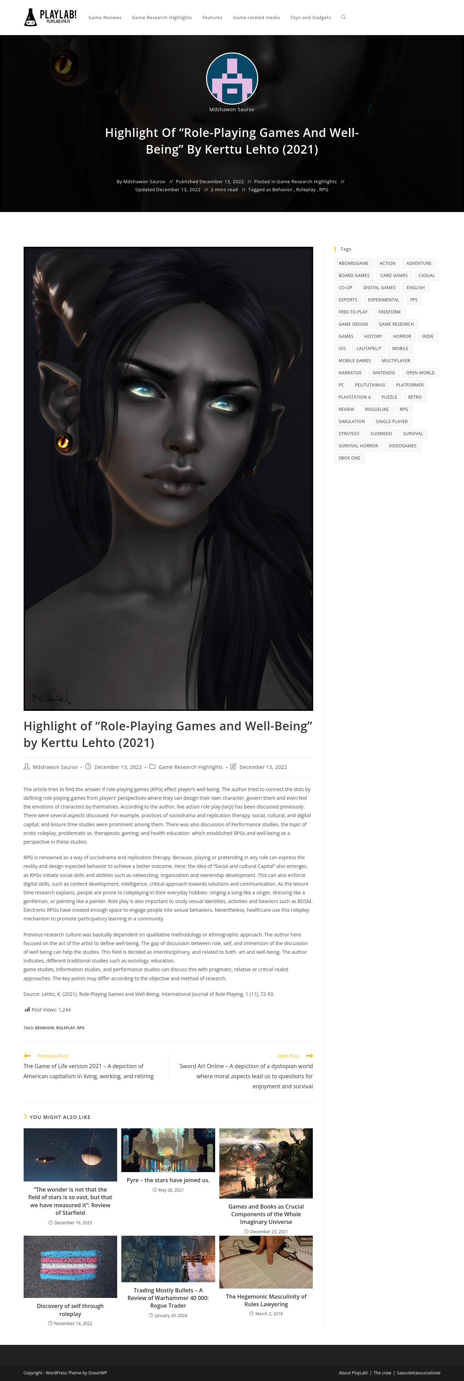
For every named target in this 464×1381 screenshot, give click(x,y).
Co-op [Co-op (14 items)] (345, 288)
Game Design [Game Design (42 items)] (353, 324)
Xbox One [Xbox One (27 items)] (349, 458)
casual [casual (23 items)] (427, 275)
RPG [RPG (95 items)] (404, 409)
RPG (323, 189)
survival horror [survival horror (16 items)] (358, 446)
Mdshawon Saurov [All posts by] (232, 109)
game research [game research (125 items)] (396, 324)
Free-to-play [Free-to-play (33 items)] (353, 312)
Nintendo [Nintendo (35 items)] (384, 373)
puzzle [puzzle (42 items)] (389, 397)
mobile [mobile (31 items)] (400, 348)
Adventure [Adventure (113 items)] (418, 263)
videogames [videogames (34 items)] (403, 446)
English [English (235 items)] (416, 288)
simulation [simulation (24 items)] (352, 421)
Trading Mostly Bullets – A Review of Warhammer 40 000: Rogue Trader (168, 1298)
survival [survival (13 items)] (413, 434)
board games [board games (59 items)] (354, 275)
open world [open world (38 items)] (420, 373)
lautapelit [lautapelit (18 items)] (369, 348)
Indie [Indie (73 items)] (428, 336)
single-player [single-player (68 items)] (392, 421)
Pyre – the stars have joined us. (168, 1180)
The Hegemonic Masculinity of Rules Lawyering (266, 1300)
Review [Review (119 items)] (347, 409)
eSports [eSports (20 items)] (348, 300)
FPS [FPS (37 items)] (414, 300)
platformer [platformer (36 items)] (410, 385)
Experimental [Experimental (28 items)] (383, 300)
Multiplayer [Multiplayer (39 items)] (396, 361)
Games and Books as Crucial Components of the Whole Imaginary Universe (266, 1214)
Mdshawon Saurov (55, 767)
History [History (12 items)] (373, 336)
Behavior (282, 189)
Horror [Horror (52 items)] (402, 336)
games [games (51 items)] (346, 336)
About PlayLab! (353, 1373)
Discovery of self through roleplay (70, 1309)
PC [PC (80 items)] (341, 385)
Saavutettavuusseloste (418, 1373)
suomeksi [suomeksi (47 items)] (381, 434)
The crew (382, 1373)
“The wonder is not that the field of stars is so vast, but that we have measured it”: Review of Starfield (70, 1201)
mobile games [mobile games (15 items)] (355, 361)
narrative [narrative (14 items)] (350, 373)
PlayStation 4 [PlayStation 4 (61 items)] (355, 397)
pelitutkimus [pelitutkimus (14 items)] (370, 385)
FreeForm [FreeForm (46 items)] (389, 312)
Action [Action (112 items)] (388, 263)
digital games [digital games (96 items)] (379, 288)
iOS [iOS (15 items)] (342, 348)
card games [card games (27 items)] (394, 275)
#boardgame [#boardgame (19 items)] (354, 263)
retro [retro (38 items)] (415, 397)
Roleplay (306, 189)
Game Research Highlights (307, 181)
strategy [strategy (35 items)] (349, 434)
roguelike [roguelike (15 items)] (377, 409)
